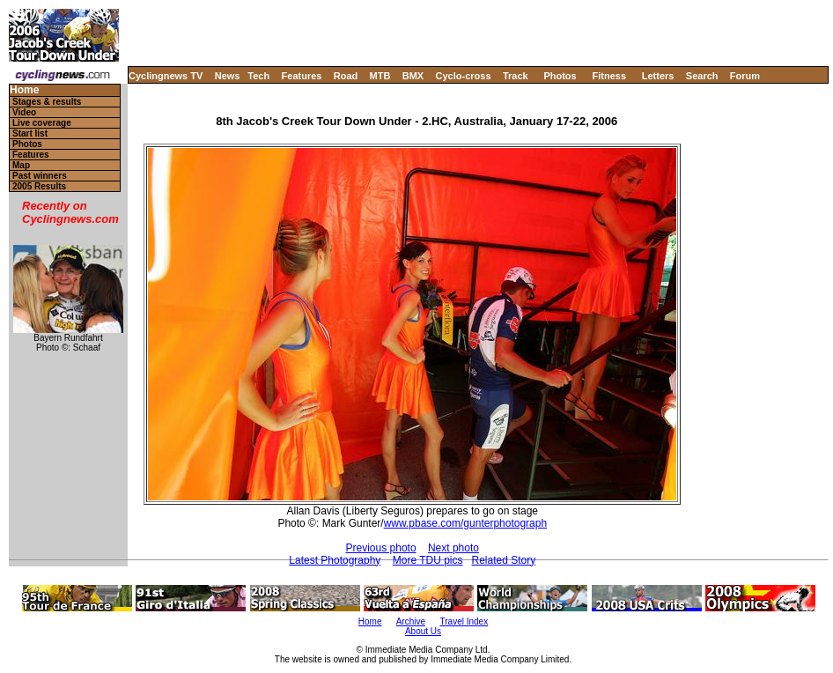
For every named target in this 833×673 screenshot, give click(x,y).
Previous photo (381, 548)
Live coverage (41, 123)
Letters (658, 75)
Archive (410, 621)
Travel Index (464, 621)
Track (515, 75)
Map (21, 165)
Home (24, 90)
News (227, 75)
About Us (423, 631)
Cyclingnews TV (166, 75)
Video (24, 112)
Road (346, 75)
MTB (380, 75)
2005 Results (39, 186)
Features (302, 75)
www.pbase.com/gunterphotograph (465, 523)
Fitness (609, 75)
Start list (30, 133)
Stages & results (46, 102)
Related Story (504, 560)
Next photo (453, 548)
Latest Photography (334, 560)
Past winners (39, 176)
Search (702, 75)
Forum (745, 75)
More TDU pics (428, 560)
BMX (413, 75)
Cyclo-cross (463, 75)
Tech (258, 75)
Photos (559, 75)
